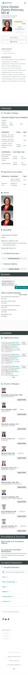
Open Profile (22, 400)
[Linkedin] (6, 619)
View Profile (24, 343)
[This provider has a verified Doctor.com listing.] (8, 13)
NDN (14, 669)
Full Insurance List (14, 258)
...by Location (5, 638)
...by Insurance (5, 633)
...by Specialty (5, 635)
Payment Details (14, 269)
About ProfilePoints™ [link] (19, 28)
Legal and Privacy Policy (14, 656)
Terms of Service (14, 660)
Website (14, 42)
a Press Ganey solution (10, 612)
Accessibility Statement (13, 664)
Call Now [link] (14, 37)
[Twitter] (8, 619)
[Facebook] (3, 619)
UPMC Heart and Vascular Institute (16, 344)
